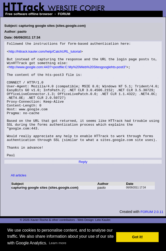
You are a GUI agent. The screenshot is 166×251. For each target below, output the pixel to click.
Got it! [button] (137, 237)
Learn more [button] (57, 243)
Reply (83, 184)
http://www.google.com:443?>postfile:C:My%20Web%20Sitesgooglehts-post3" (67, 72)
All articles (18, 198)
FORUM (64, 14)
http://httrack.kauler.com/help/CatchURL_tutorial (45, 53)
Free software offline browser (29, 14)
